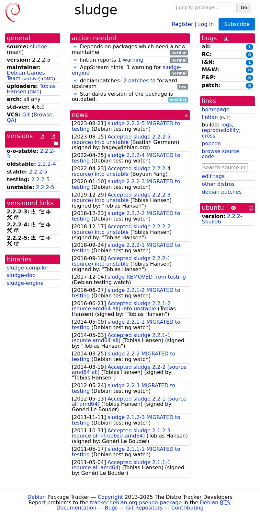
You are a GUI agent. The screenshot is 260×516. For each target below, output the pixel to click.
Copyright (110, 497)
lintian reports (130, 60)
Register (182, 24)
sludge (38, 46)
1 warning (130, 60)
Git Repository (144, 508)
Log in (206, 24)
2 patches (136, 81)
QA (11, 120)
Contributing (187, 508)
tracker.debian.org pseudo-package (136, 502)
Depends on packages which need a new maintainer (130, 49)
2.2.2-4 (47, 164)
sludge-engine (25, 283)
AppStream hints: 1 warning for (130, 70)
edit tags (213, 176)
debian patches (222, 192)
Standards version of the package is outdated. (130, 96)
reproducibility (220, 130)
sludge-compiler (28, 268)
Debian (37, 497)
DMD (48, 78)
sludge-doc (21, 275)
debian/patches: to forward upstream (130, 83)
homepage (215, 109)
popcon (211, 143)
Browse (42, 115)
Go (244, 7)
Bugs (111, 508)
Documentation (76, 508)
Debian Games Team (26, 75)
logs (226, 125)
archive (31, 78)
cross (208, 136)
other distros (218, 184)
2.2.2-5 (38, 172)
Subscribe (237, 24)
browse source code (220, 154)
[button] (75, 46)
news (80, 115)
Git (26, 115)
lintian (210, 117)
